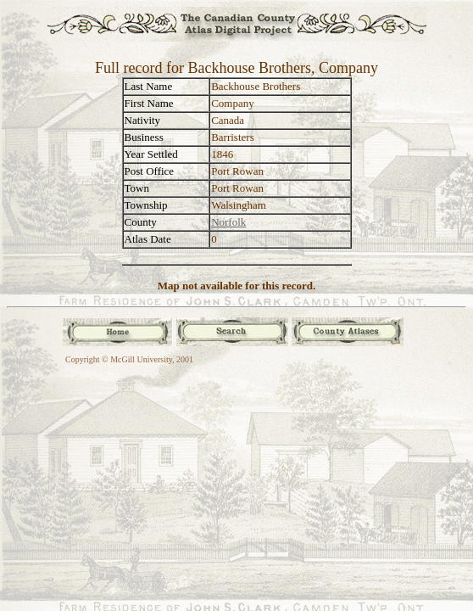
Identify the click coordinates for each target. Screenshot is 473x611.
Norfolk (228, 222)
